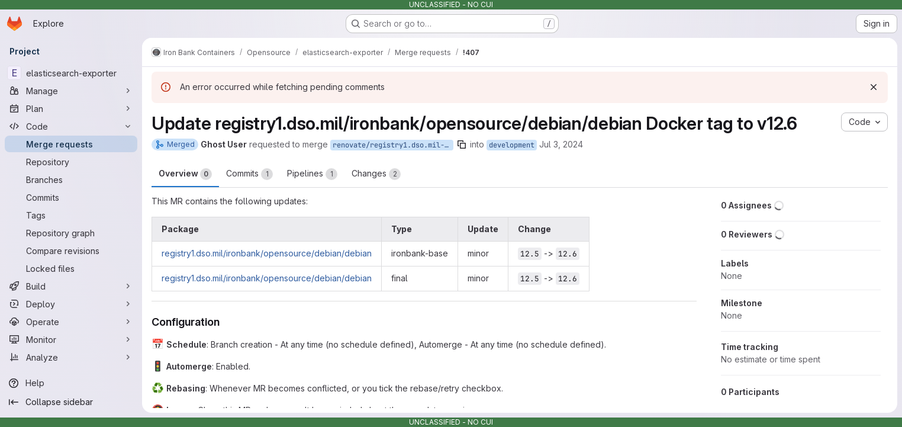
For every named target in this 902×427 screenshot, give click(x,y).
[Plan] (71, 108)
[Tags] (71, 215)
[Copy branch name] (462, 144)
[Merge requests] (71, 144)
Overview (185, 174)
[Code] (71, 126)
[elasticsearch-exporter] (71, 73)
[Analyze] (71, 357)
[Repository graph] (71, 232)
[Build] (71, 286)
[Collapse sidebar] (71, 402)
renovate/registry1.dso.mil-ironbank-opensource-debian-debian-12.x (393, 145)
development (511, 145)
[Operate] (71, 321)
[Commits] (71, 197)
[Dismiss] (873, 87)
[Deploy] (71, 304)
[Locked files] (71, 268)
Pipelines (312, 174)
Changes (376, 174)
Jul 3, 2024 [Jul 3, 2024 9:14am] (561, 144)
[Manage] (71, 90)
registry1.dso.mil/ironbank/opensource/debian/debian (267, 253)
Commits (249, 174)
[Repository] (71, 161)
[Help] (71, 383)
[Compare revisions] (71, 250)
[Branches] (71, 179)
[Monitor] (71, 339)
